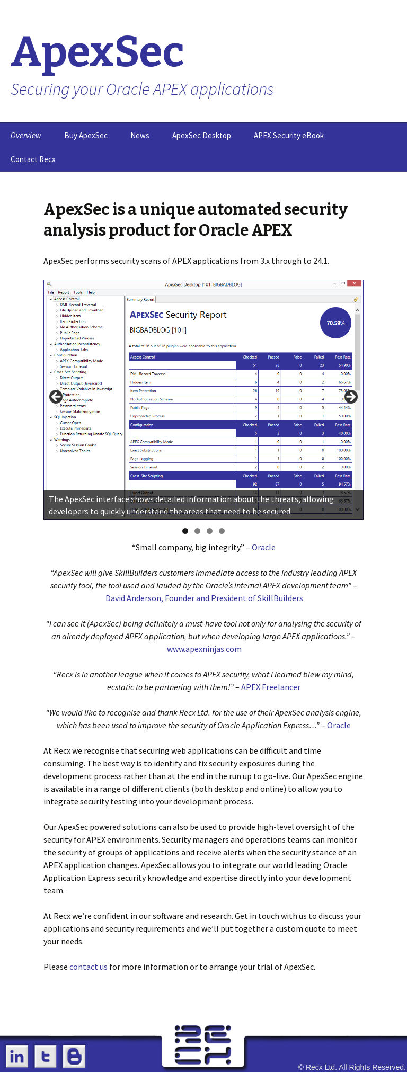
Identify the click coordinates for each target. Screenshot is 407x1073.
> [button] (350, 397)
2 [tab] (197, 531)
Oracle (264, 547)
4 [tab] (222, 531)
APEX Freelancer (270, 687)
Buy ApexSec (86, 135)
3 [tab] (210, 531)
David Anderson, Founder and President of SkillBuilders (204, 598)
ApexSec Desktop (201, 135)
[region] (203, 400)
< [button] (57, 397)
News (139, 135)
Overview (26, 135)
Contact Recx (33, 159)
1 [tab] (185, 531)
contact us (88, 966)
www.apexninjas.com (204, 648)
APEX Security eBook (289, 135)
